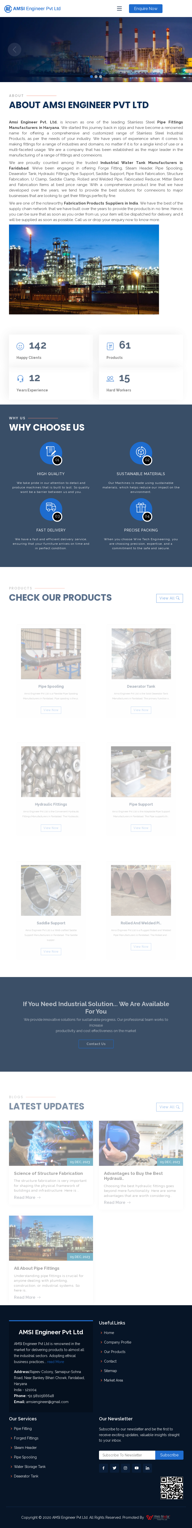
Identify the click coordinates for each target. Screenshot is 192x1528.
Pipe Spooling (25, 1457)
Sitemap (110, 1371)
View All (170, 615)
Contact (110, 1361)
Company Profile (117, 1342)
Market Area (113, 1380)
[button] (14, 49)
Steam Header (25, 1447)
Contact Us (96, 1038)
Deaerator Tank (26, 1476)
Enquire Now (146, 8)
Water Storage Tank (30, 1466)
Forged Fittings (26, 1438)
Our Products (115, 1352)
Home (109, 1332)
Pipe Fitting (23, 1428)
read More (55, 1362)
